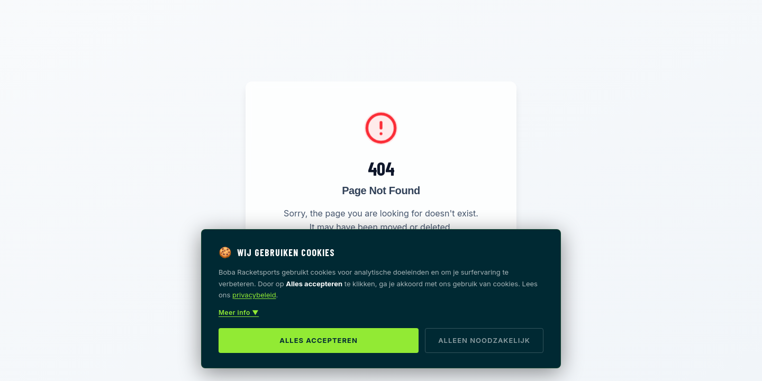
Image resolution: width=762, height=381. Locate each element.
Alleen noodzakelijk (484, 340)
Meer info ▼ (239, 312)
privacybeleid (254, 295)
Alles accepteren (318, 340)
